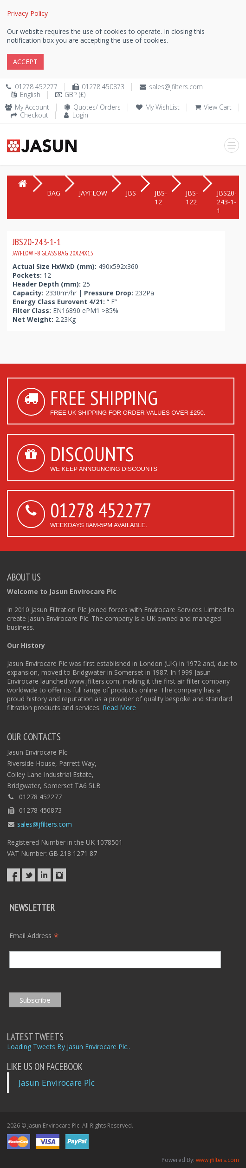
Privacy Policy (27, 13)
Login (80, 115)
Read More (119, 707)
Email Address (34, 935)
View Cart (218, 107)
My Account (32, 107)
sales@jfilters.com (176, 86)
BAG (53, 193)
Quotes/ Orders (97, 107)
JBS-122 (192, 197)
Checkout (34, 115)
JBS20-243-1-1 (53, 246)
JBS (131, 193)
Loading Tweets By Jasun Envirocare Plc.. (68, 1046)
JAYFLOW (93, 193)
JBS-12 (161, 197)
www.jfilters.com (217, 1160)
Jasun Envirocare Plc (57, 1082)
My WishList (162, 107)
